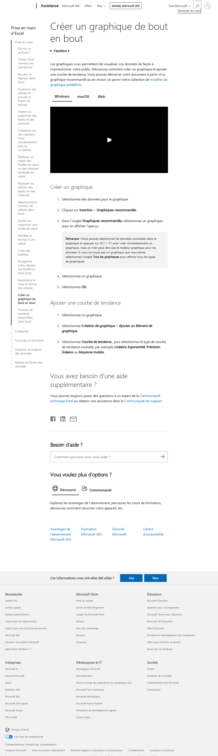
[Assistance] (49, 6)
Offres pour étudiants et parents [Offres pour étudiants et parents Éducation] (164, 642)
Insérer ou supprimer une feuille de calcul (28, 224)
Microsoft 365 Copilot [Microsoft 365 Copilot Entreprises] (16, 703)
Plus (99, 6)
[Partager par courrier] (71, 417)
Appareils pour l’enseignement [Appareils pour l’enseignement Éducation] (163, 607)
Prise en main (24, 42)
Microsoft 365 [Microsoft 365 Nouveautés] (12, 635)
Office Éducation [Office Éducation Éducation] (155, 628)
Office (88, 6)
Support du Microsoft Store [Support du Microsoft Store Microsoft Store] (90, 614)
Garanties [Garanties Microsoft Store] (81, 642)
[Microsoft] (20, 6)
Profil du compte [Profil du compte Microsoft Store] (84, 600)
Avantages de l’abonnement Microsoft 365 (60, 534)
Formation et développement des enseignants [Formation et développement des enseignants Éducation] (171, 635)
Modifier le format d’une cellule (26, 239)
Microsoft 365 (71, 6)
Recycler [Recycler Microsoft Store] (80, 635)
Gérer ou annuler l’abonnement (48, 750)
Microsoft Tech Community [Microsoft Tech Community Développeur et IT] (90, 689)
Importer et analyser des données (28, 351)
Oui (131, 578)
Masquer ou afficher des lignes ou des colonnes (26, 189)
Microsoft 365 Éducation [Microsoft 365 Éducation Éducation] (160, 621)
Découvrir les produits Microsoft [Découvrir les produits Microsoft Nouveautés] (22, 642)
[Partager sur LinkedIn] (61, 417)
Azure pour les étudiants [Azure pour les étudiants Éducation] (160, 649)
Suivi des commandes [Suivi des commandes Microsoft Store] (87, 628)
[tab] (62, 97)
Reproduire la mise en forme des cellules (27, 284)
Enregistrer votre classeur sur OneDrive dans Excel (27, 267)
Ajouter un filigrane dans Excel (26, 78)
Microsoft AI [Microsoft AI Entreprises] (11, 668)
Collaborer (22, 331)
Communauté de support (143, 401)
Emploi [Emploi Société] (150, 668)
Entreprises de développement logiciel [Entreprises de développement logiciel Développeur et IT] (96, 710)
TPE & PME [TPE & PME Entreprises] (11, 717)
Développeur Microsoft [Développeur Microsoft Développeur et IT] (88, 668)
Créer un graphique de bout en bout (26, 299)
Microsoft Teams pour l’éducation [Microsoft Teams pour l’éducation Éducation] (164, 614)
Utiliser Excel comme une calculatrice (26, 63)
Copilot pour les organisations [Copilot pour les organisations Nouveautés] (21, 621)
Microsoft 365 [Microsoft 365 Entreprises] (12, 696)
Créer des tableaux (24, 252)
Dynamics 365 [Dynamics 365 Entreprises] (12, 689)
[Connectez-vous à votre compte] (207, 6)
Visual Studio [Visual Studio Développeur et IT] (83, 717)
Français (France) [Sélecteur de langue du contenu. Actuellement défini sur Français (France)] (20, 729)
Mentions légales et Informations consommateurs (97, 750)
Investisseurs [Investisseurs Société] (154, 689)
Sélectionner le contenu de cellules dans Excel (27, 208)
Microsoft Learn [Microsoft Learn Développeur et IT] (84, 675)
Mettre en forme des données (28, 364)
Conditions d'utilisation (162, 750)
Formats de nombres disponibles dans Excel (25, 315)
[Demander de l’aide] (197, 5)
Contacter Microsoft (15, 750)
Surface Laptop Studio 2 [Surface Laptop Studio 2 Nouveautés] (17, 614)
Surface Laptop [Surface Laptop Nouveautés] (13, 607)
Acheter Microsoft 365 (126, 6)
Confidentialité (136, 750)
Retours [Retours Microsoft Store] (80, 621)
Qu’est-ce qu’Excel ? (24, 50)
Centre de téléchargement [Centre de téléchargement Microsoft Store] (90, 607)
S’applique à (61, 51)
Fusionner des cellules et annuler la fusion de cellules (27, 97)
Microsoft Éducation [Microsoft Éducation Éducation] (157, 600)
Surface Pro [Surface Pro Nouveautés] (11, 600)
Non (155, 578)
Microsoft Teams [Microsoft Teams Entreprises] (14, 710)
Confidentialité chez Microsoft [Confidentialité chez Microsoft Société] (163, 682)
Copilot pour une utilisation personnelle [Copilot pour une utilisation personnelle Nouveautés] (26, 628)
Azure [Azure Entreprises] (8, 682)
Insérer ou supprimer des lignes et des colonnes (27, 117)
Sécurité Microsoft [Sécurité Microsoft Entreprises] (14, 675)
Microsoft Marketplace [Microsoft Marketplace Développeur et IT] (88, 696)
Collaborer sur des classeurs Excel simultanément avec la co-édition (28, 140)
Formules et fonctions (29, 340)
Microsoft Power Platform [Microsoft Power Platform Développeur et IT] (89, 703)
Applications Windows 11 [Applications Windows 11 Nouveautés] (18, 649)
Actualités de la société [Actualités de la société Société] (159, 675)
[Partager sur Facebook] (53, 417)
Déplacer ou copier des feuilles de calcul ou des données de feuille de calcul (28, 166)
